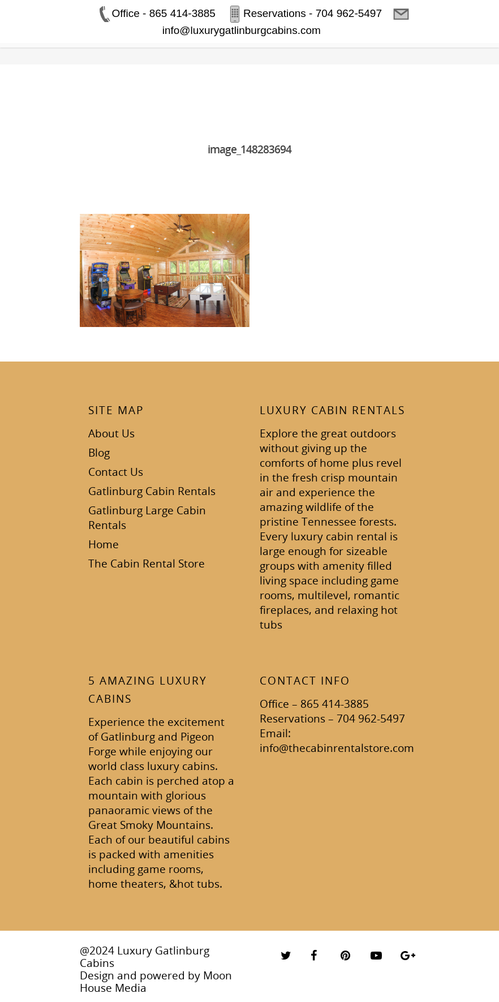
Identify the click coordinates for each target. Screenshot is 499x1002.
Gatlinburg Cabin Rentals (152, 491)
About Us (111, 433)
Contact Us (115, 472)
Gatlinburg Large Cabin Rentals (147, 517)
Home (103, 544)
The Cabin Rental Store (146, 563)
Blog (99, 452)
